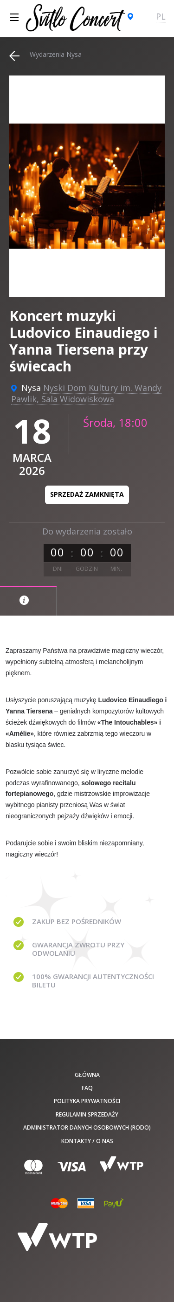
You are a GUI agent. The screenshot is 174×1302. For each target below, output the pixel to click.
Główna (87, 1075)
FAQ (87, 1088)
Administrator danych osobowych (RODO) (87, 1127)
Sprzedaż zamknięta (87, 494)
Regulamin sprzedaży (87, 1114)
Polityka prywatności (87, 1101)
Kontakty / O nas (87, 1141)
